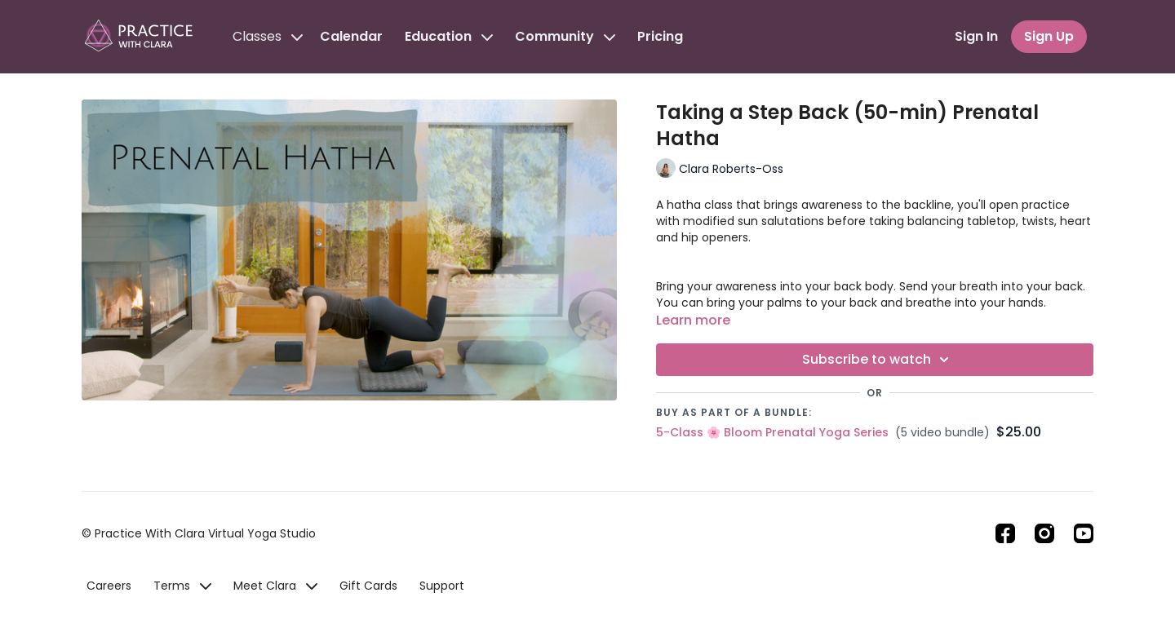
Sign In (976, 36)
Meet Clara (275, 585)
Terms (182, 585)
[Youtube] (1083, 533)
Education (449, 36)
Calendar (351, 36)
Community (565, 36)
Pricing (660, 36)
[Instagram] (1044, 533)
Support (441, 585)
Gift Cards (368, 585)
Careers (108, 585)
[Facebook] (1005, 533)
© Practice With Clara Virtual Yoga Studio (199, 533)
